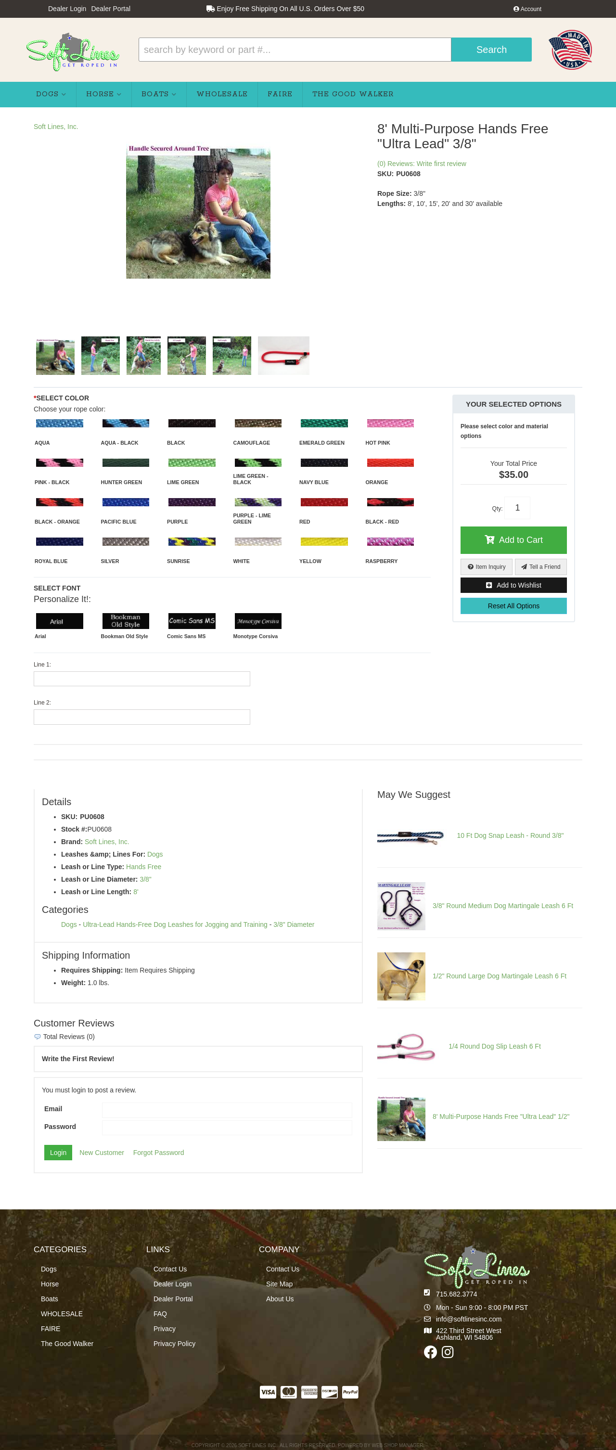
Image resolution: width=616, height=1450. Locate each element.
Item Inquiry (491, 567)
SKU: (385, 174)
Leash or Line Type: (92, 867)
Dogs (155, 854)
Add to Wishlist (519, 585)
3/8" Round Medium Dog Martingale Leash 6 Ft (503, 906)
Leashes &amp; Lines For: (103, 854)
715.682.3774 (456, 1294)
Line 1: (42, 664)
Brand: (72, 842)
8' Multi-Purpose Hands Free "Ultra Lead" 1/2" (501, 1116)
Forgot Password (158, 1152)
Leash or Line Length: (96, 892)
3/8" (145, 879)
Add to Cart (521, 540)
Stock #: (74, 829)
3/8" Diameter (293, 924)
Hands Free (143, 867)
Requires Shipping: (92, 970)
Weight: (73, 983)
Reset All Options (513, 606)
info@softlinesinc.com (468, 1319)
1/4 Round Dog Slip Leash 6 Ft (494, 1046)
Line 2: (42, 702)
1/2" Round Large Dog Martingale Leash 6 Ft (499, 976)
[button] (335, 50)
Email (53, 1109)
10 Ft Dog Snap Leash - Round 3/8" (510, 835)
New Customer (101, 1152)
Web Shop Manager (397, 1445)
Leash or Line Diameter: (99, 879)
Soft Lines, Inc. (56, 126)
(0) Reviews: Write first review (421, 163)
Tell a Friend (545, 567)
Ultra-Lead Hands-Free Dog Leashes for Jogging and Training (175, 924)
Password (60, 1126)
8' (135, 892)
